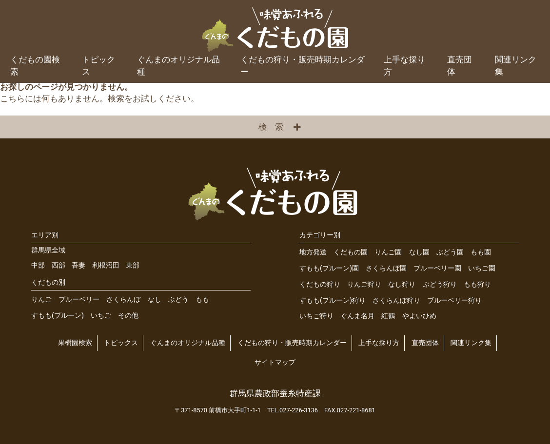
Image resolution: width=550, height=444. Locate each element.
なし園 (419, 252)
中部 (38, 265)
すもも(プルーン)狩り (332, 300)
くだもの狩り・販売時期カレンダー (302, 66)
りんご (41, 299)
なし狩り (401, 284)
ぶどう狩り (440, 284)
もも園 (481, 252)
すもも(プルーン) (57, 315)
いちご (101, 315)
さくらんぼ (123, 299)
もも (202, 299)
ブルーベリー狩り (454, 300)
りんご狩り (364, 284)
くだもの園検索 (35, 66)
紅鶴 (388, 316)
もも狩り (477, 284)
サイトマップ (275, 362)
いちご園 (481, 268)
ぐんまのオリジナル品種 (178, 66)
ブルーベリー (79, 299)
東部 (132, 265)
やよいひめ (419, 316)
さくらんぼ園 (386, 268)
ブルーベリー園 (437, 268)
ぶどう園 (450, 252)
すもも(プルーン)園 (329, 268)
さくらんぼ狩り (396, 300)
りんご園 (388, 252)
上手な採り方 (404, 66)
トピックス (98, 66)
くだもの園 (351, 252)
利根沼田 (105, 265)
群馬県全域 (48, 250)
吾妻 (78, 265)
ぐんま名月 (357, 316)
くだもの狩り (319, 284)
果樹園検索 (75, 343)
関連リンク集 (515, 66)
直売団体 (459, 66)
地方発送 (313, 252)
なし (154, 299)
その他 (128, 315)
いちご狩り (316, 316)
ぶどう (178, 299)
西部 (58, 265)
